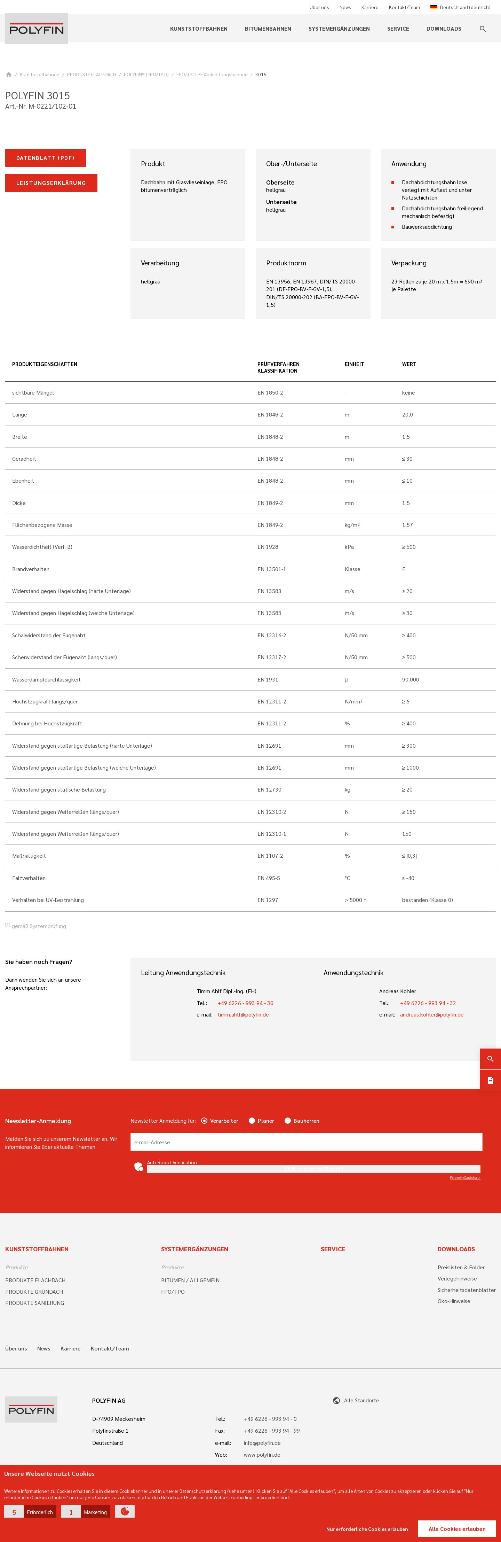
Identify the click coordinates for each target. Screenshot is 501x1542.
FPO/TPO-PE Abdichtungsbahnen (212, 74)
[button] (30, 1511)
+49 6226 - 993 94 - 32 (428, 1002)
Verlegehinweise (457, 1278)
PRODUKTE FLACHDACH (91, 74)
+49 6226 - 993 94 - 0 (270, 1418)
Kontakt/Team (404, 7)
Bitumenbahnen (268, 28)
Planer (266, 1120)
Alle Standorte (355, 1400)
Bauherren (306, 1120)
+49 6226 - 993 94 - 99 (272, 1430)
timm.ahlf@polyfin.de (243, 1014)
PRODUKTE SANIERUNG (34, 1302)
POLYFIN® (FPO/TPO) (146, 74)
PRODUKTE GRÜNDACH (34, 1291)
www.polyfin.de (262, 1454)
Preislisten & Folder (461, 1267)
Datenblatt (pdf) (45, 157)
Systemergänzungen (339, 28)
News (345, 7)
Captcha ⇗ (465, 1177)
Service (398, 28)
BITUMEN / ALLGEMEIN (190, 1280)
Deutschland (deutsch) (460, 7)
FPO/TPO (173, 1291)
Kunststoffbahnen (199, 28)
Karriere (370, 7)
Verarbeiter (224, 1120)
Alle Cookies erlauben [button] (457, 1528)
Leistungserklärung (51, 182)
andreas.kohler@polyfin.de (432, 1014)
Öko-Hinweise (454, 1301)
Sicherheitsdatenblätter (467, 1289)
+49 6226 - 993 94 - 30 (245, 1002)
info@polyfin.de (262, 1442)
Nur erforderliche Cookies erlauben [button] (367, 1529)
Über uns (319, 7)
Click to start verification (314, 1169)
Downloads (444, 28)
